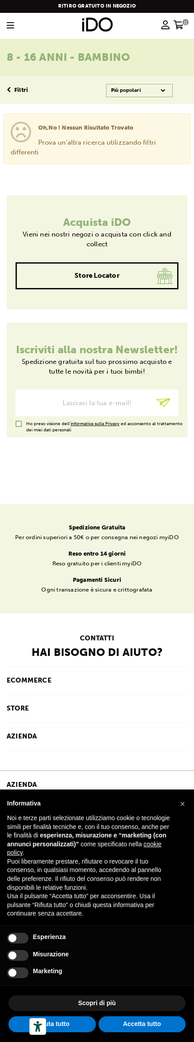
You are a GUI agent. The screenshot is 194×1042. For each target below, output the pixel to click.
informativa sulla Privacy (95, 423)
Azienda (22, 785)
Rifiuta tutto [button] (52, 1023)
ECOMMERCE (29, 680)
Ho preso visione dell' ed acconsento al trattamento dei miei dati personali (104, 424)
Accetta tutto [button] (142, 1023)
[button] (182, 804)
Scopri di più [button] (97, 1002)
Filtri (17, 90)
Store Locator (97, 276)
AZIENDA (22, 736)
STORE (18, 708)
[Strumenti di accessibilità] (37, 1026)
